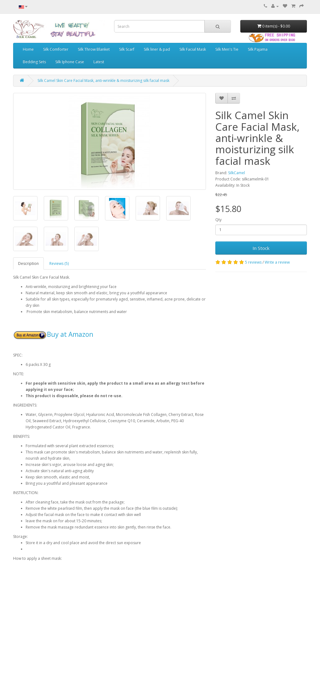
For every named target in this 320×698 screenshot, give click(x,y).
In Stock (260, 248)
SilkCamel (236, 172)
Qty (218, 219)
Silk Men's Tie (226, 49)
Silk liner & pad (157, 49)
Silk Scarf (126, 49)
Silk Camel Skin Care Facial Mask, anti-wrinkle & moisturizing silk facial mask (103, 80)
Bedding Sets (34, 61)
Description (28, 263)
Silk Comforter (55, 49)
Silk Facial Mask (192, 49)
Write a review (277, 262)
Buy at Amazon (70, 334)
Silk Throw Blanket (94, 49)
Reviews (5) (59, 263)
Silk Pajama (258, 49)
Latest (98, 61)
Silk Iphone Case (69, 61)
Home (28, 49)
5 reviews (253, 262)
